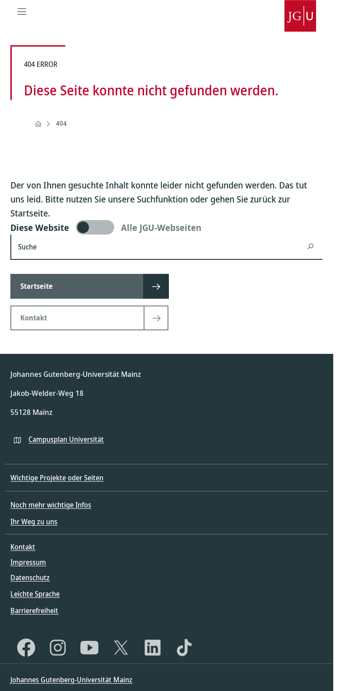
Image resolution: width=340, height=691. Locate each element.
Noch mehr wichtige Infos (50, 505)
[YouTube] (89, 648)
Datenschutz (30, 578)
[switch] (166, 227)
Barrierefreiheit (34, 611)
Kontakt (22, 547)
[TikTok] (184, 648)
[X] (121, 648)
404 (61, 123)
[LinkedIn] (153, 648)
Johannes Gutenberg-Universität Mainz (71, 680)
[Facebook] (26, 648)
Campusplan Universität (66, 439)
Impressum (28, 562)
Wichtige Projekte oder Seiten (56, 478)
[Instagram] (58, 648)
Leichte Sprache (35, 594)
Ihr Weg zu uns (33, 521)
